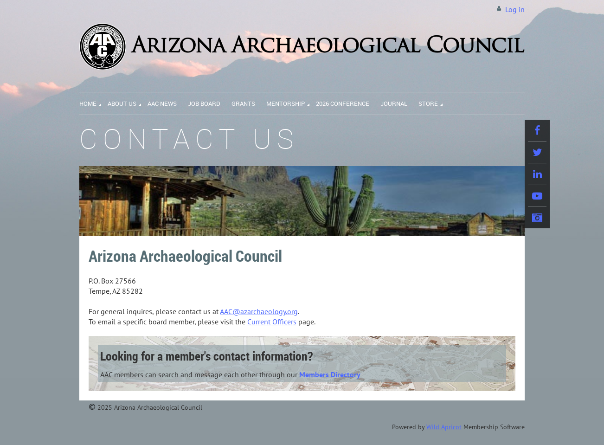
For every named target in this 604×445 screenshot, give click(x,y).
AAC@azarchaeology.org (259, 311)
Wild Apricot (444, 427)
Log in (515, 9)
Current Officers (271, 321)
